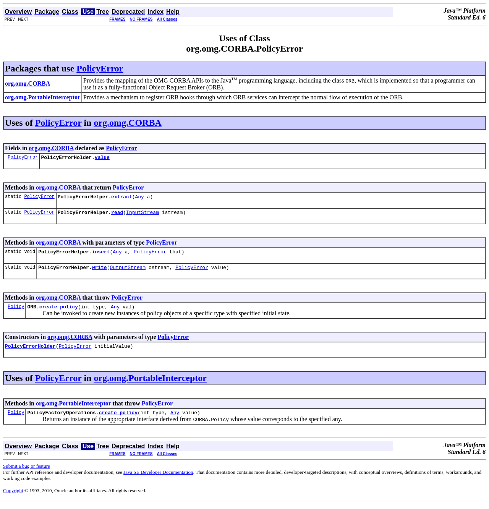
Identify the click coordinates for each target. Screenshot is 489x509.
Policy (16, 313)
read (117, 215)
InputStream (142, 215)
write (99, 272)
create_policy (58, 313)
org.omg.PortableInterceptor (150, 386)
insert (101, 256)
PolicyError (99, 68)
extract (121, 198)
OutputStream (128, 272)
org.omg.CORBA (127, 123)
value (102, 158)
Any (139, 198)
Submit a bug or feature (26, 475)
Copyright (13, 500)
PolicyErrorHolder (30, 353)
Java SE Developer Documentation (158, 481)
